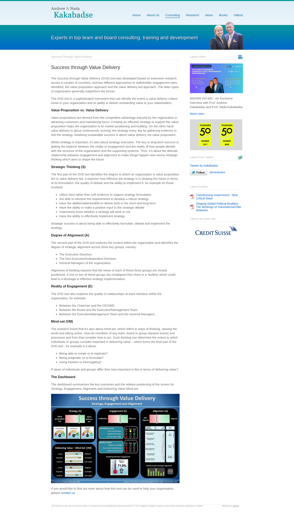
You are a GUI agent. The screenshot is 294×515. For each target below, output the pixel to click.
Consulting (172, 15)
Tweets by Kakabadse (204, 165)
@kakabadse (207, 172)
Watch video (197, 113)
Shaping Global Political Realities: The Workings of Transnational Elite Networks (218, 207)
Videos (238, 15)
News (209, 15)
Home (136, 15)
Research (192, 15)
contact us (68, 493)
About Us (153, 15)
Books (223, 15)
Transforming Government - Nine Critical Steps (217, 196)
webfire (236, 506)
